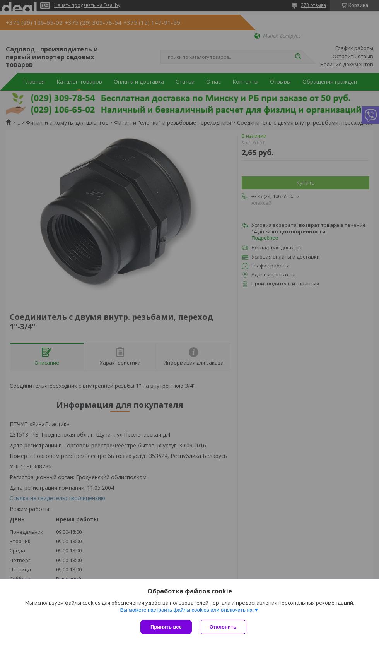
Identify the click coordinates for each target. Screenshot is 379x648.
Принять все (166, 627)
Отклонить (223, 627)
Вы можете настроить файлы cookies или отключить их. (187, 610)
